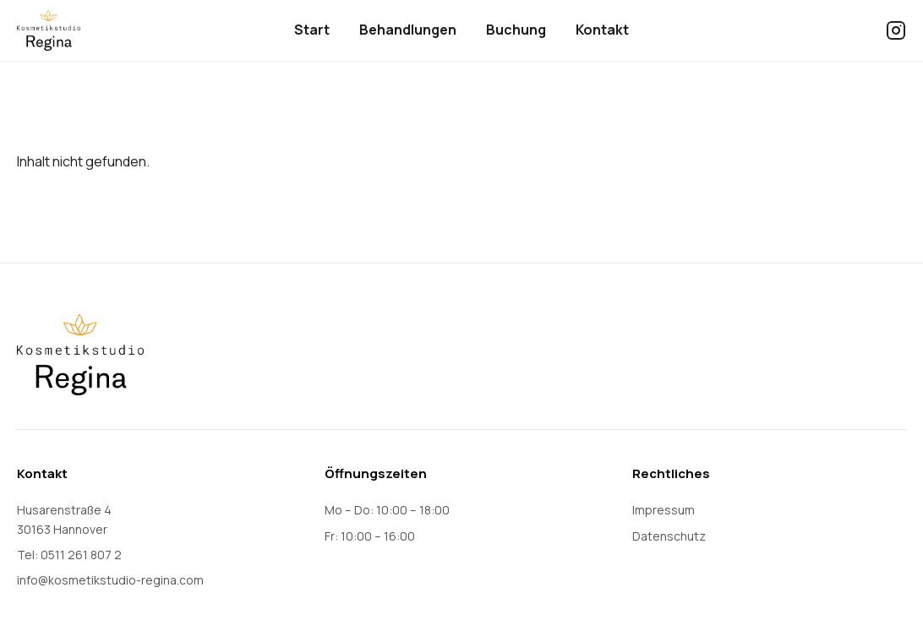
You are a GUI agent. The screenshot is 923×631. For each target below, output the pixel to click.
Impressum (663, 510)
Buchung (516, 29)
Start (312, 29)
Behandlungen (407, 29)
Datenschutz (669, 536)
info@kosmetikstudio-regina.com (110, 580)
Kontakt (602, 29)
